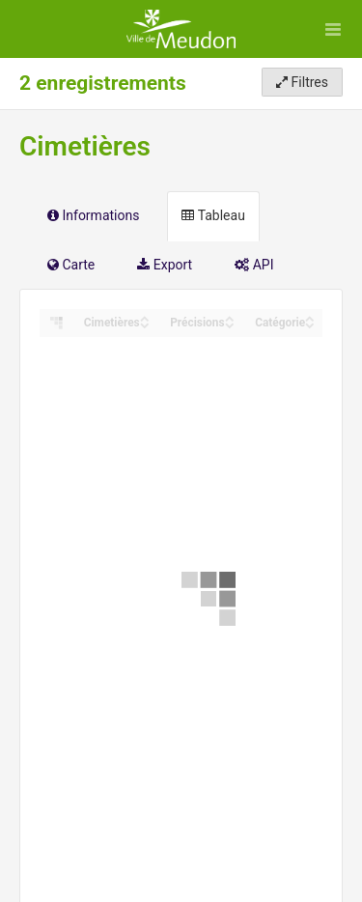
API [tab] (254, 264)
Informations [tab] (93, 215)
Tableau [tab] (212, 215)
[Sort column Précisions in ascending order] (230, 317)
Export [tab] (164, 264)
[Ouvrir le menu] (333, 29)
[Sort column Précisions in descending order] (230, 324)
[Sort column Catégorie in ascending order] (310, 317)
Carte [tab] (71, 264)
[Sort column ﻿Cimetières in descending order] (145, 324)
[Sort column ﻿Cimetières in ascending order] (145, 317)
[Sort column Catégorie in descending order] (310, 324)
